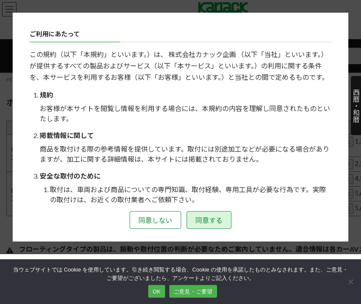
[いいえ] (350, 281)
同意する (209, 220)
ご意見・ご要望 (193, 291)
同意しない (155, 220)
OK (156, 291)
